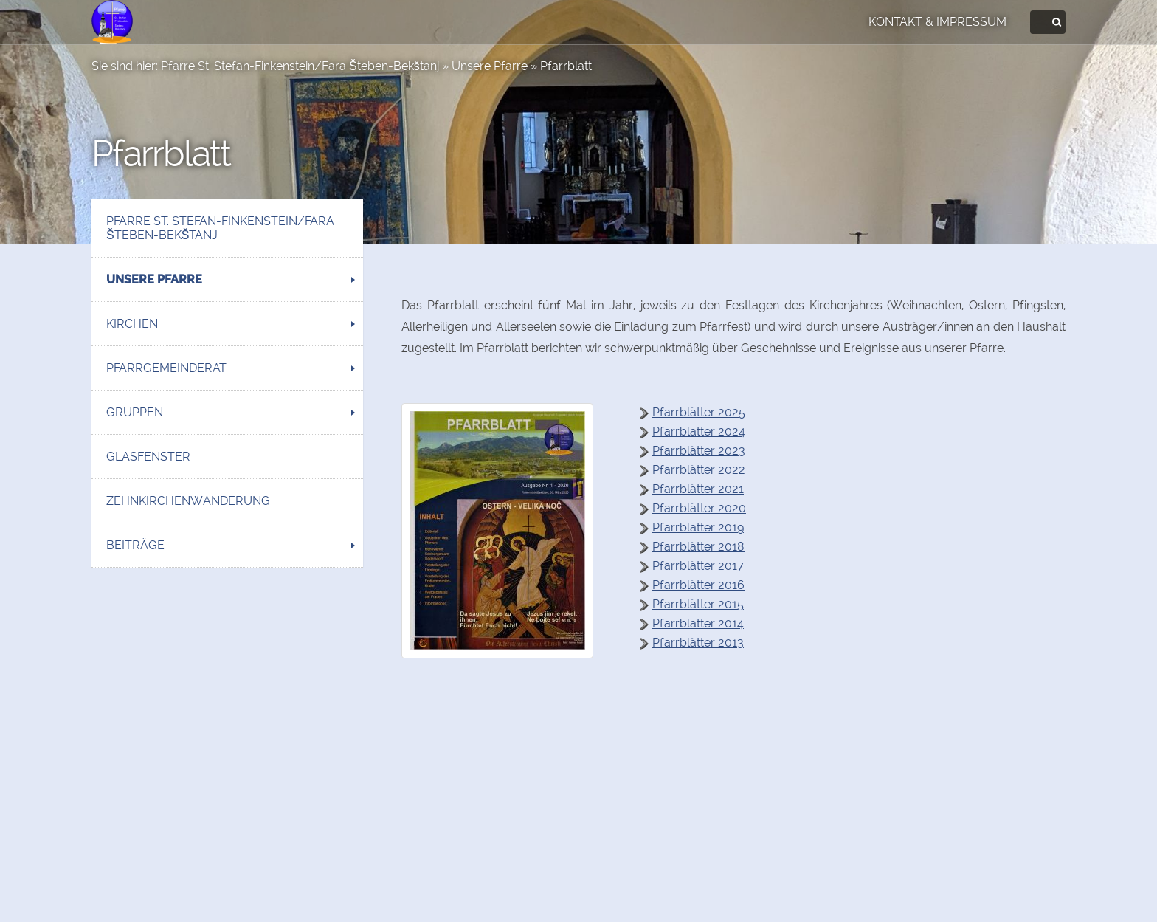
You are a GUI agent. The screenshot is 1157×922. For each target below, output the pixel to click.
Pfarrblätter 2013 (698, 643)
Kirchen (132, 324)
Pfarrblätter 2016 (698, 585)
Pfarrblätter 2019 (698, 527)
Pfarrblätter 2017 (698, 566)
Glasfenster (148, 457)
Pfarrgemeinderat (166, 368)
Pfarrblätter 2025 (698, 412)
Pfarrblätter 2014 (698, 623)
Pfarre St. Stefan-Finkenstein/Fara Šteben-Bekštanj (300, 66)
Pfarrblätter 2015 (698, 604)
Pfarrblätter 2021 (698, 489)
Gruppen (134, 412)
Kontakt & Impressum (937, 22)
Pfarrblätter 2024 (698, 431)
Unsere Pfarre (490, 66)
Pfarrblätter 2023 (698, 451)
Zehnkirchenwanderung (188, 501)
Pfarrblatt (566, 66)
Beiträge (135, 545)
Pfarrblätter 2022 (698, 470)
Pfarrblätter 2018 (698, 547)
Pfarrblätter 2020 (699, 508)
